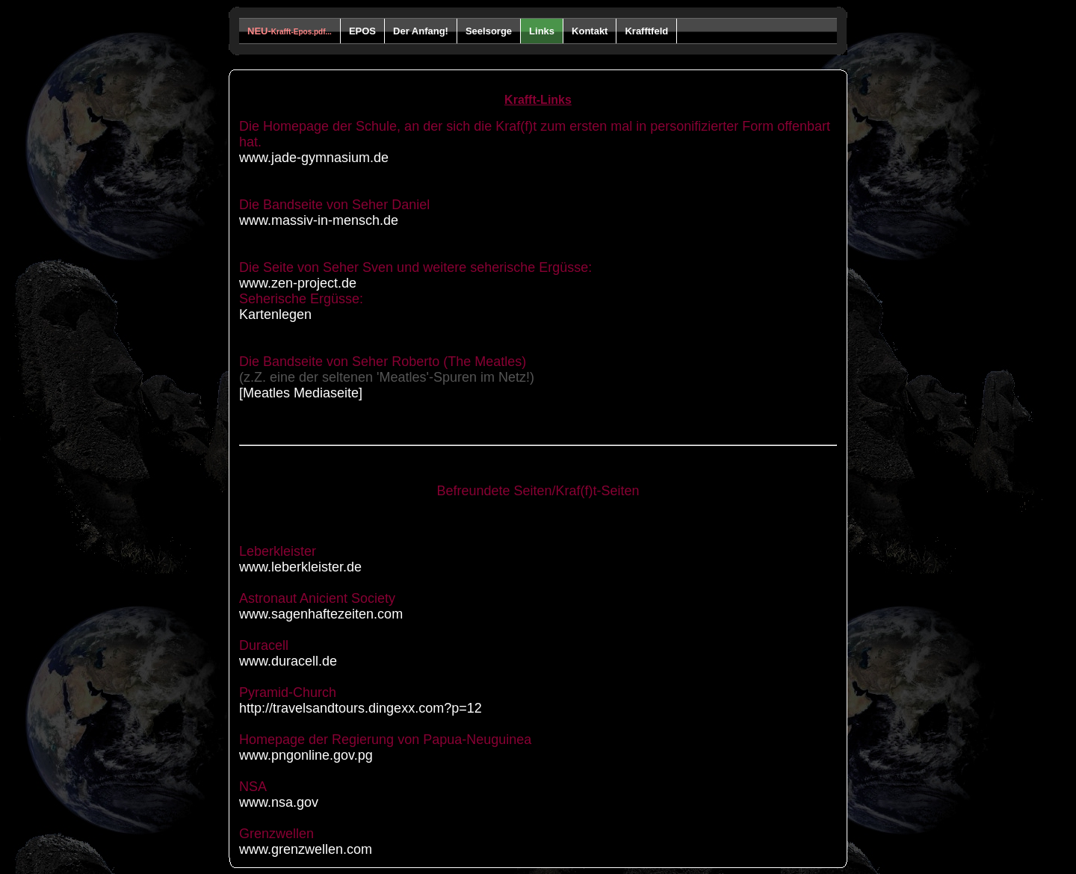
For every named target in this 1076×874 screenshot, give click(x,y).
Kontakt (589, 31)
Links (541, 31)
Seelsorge (489, 31)
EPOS (362, 31)
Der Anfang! (420, 31)
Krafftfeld (646, 31)
